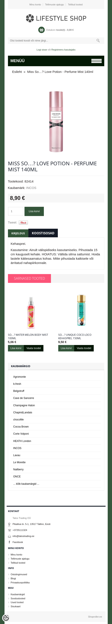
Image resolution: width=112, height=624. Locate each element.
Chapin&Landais (22, 412)
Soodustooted (18, 598)
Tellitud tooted (75, 4)
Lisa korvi (34, 211)
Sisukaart (16, 606)
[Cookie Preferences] (6, 618)
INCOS (31, 188)
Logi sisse (42, 49)
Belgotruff (18, 390)
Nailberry (18, 469)
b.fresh (17, 383)
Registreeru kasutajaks (63, 49)
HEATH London (22, 441)
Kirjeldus (18, 233)
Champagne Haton (24, 405)
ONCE (17, 476)
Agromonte (19, 376)
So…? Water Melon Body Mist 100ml (28, 336)
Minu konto (35, 4)
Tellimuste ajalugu (54, 4)
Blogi (13, 578)
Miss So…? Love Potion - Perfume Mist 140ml (60, 72)
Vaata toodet (33, 348)
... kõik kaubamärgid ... (26, 483)
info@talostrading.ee (23, 536)
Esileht (17, 72)
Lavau (16, 455)
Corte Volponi (21, 433)
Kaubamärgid (18, 594)
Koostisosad (43, 233)
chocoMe (18, 419)
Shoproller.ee (95, 616)
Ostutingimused (19, 574)
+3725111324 (20, 530)
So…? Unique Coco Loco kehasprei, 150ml (74, 336)
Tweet (12, 222)
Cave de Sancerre (23, 398)
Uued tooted (17, 602)
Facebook (18, 542)
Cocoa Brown (21, 426)
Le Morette (19, 462)
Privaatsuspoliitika (20, 582)
